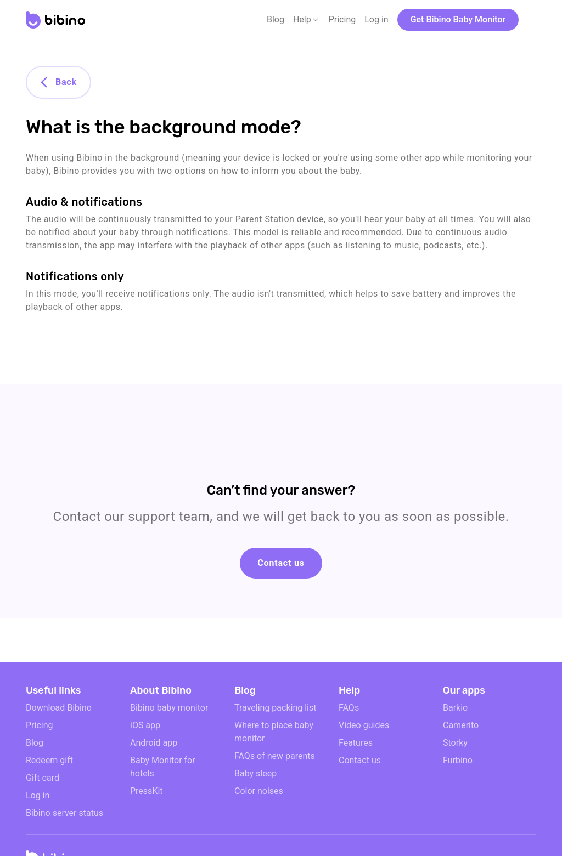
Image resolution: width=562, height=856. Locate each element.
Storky (455, 743)
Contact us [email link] (360, 760)
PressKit (146, 791)
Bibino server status (64, 813)
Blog (275, 19)
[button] (306, 19)
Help (302, 19)
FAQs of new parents (274, 756)
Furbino (458, 760)
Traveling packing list (275, 707)
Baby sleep (255, 773)
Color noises (258, 791)
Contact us (280, 563)
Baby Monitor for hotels (162, 767)
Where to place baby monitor (273, 732)
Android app (153, 743)
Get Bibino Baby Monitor (458, 19)
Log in (376, 19)
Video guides (364, 725)
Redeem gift (49, 760)
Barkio (455, 707)
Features (356, 743)
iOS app (145, 725)
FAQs (349, 707)
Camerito (461, 725)
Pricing (342, 19)
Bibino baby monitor (169, 707)
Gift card (42, 778)
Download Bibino (59, 707)
